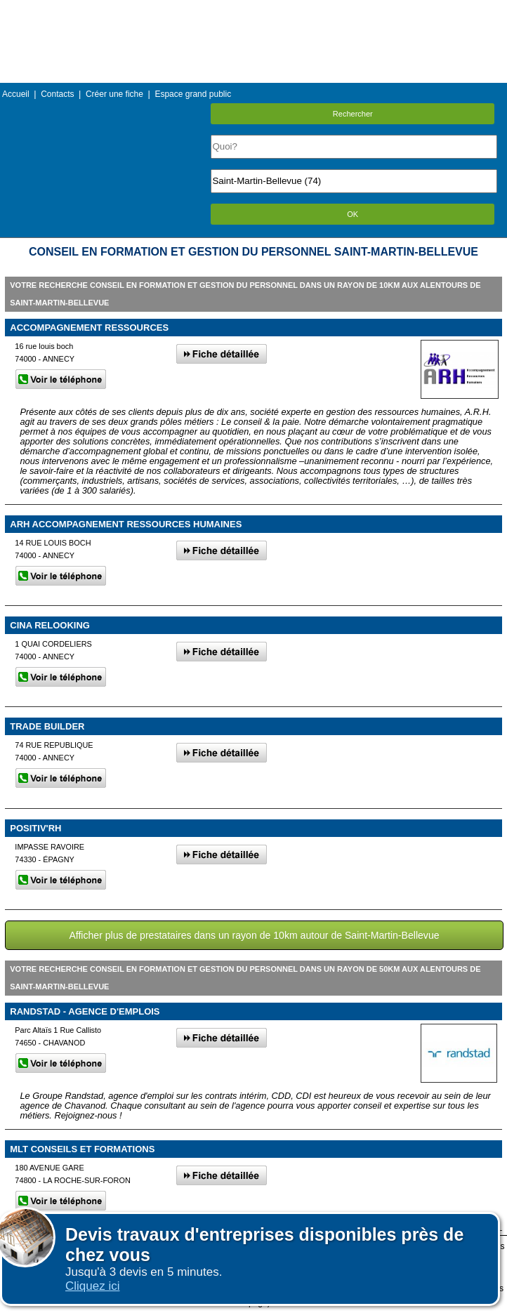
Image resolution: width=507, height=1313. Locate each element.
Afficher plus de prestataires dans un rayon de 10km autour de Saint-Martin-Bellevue (254, 935)
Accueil (15, 94)
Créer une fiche (114, 94)
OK (352, 214)
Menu (253, 10)
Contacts (57, 94)
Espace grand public (192, 94)
